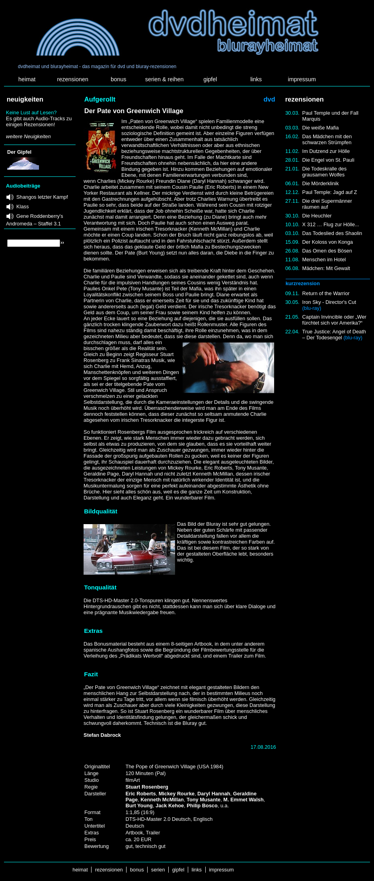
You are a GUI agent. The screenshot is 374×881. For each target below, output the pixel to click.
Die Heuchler (317, 216)
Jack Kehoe (170, 806)
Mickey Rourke (177, 794)
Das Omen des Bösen (327, 251)
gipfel (210, 79)
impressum (302, 79)
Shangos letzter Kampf (42, 197)
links (256, 79)
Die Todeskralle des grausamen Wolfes (324, 172)
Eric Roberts (140, 794)
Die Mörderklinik (320, 183)
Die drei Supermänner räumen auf (327, 204)
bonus (118, 79)
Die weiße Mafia (320, 128)
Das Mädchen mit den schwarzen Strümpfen (327, 139)
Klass (22, 206)
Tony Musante (203, 800)
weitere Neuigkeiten (28, 136)
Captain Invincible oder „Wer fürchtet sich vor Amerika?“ (334, 320)
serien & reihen (164, 79)
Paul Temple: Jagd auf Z (329, 192)
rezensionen (72, 79)
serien (158, 870)
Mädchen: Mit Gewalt (326, 268)
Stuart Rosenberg (146, 787)
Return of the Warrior (326, 293)
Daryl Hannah (213, 794)
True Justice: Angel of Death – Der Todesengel (334, 335)
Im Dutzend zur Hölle (326, 151)
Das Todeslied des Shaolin (332, 233)
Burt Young (138, 806)
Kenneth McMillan (162, 800)
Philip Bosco (202, 806)
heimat (26, 79)
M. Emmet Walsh (243, 800)
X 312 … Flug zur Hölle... (330, 224)
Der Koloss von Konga (327, 242)
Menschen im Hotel (324, 259)
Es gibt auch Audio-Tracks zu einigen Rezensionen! (39, 121)
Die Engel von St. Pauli (328, 160)
